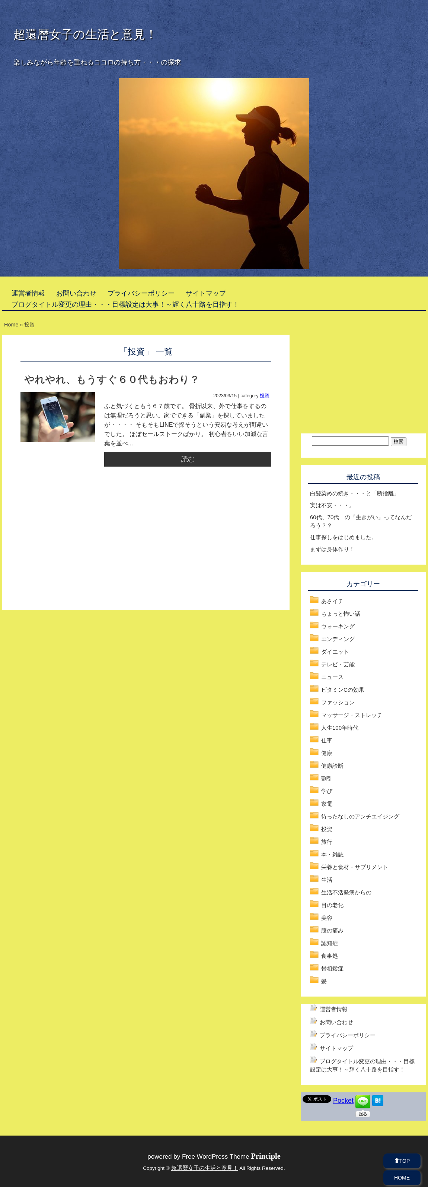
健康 (326, 753)
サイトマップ (206, 293)
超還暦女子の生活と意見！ (85, 34)
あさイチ (332, 601)
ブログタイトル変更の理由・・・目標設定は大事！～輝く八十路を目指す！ (125, 304)
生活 (326, 880)
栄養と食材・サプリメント (354, 867)
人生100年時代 (339, 727)
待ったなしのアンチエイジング (360, 816)
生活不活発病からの (346, 892)
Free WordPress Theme (231, 1156)
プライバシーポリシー (141, 293)
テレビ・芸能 (338, 664)
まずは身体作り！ (332, 549)
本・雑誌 (332, 854)
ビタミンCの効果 (342, 689)
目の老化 (332, 905)
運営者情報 (28, 293)
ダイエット (335, 651)
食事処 (329, 956)
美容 (326, 918)
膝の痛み (332, 930)
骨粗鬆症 (332, 968)
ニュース (332, 677)
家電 (326, 804)
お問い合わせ (76, 293)
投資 (264, 395)
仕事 (326, 740)
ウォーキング (338, 626)
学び (326, 791)
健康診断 (332, 766)
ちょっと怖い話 (340, 613)
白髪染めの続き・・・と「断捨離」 (354, 493)
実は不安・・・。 (332, 505)
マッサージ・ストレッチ (352, 715)
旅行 (326, 842)
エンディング (338, 639)
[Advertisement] (83, 547)
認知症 (329, 943)
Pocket (343, 1100)
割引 (326, 778)
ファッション (338, 702)
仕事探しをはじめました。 (343, 537)
